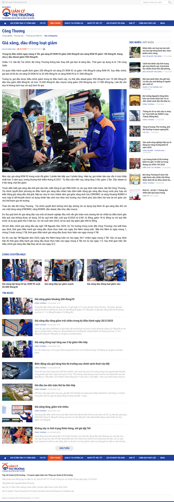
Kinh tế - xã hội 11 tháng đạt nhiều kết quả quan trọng (155, 191)
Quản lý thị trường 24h (74, 23)
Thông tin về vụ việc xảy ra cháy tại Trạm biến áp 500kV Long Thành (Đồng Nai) (157, 114)
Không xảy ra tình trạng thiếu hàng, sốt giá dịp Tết (63, 428)
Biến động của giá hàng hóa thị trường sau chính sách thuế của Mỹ (72, 363)
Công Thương (55, 23)
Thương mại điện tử (34, 36)
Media (162, 23)
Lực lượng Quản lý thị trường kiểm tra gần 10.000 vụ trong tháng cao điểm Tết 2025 (155, 162)
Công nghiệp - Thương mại (12, 36)
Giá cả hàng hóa (50, 36)
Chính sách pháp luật (147, 23)
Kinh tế (132, 23)
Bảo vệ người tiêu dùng (116, 23)
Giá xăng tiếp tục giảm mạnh (59, 284)
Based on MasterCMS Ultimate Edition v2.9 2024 (20, 498)
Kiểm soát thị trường (152, 168)
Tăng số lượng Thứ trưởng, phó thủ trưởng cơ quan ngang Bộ (156, 128)
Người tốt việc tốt (94, 23)
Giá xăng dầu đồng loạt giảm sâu (103, 284)
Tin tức (43, 23)
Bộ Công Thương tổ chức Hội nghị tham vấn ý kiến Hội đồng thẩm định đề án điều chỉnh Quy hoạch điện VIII (157, 177)
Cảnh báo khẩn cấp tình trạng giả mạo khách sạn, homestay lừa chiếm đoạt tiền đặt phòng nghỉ (156, 66)
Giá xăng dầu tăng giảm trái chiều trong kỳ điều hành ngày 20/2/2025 (74, 320)
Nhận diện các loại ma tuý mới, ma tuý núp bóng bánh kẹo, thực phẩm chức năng (157, 50)
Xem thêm (64, 448)
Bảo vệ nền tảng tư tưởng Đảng (23, 23)
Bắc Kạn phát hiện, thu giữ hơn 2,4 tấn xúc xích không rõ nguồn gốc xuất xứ (157, 81)
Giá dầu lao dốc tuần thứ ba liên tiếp (55, 385)
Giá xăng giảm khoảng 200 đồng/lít (54, 299)
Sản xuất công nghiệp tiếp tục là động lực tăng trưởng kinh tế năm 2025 (157, 145)
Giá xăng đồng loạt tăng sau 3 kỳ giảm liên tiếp (61, 342)
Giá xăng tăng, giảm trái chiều (51, 406)
